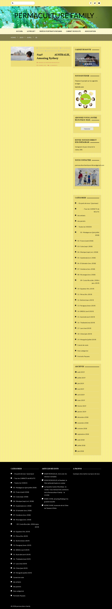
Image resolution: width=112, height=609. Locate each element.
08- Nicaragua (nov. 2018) (86, 435)
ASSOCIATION (90, 31)
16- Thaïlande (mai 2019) (22, 559)
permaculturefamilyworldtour (49, 62)
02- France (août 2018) (85, 401)
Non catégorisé (18, 591)
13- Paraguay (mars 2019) (22, 545)
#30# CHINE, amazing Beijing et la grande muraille (56, 500)
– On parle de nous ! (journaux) (87, 364)
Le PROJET (31, 31)
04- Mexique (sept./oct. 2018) (87, 413)
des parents (63, 51)
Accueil (19, 31)
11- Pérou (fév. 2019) (20, 536)
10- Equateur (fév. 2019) (85, 449)
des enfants (81, 376)
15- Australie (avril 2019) (22, 554)
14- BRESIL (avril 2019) (21, 550)
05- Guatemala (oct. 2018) (86, 418)
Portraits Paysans (19, 596)
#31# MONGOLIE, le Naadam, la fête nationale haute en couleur (55, 481)
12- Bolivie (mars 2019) (21, 541)
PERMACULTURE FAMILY (55, 15)
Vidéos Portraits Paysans (50, 31)
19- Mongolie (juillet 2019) (22, 573)
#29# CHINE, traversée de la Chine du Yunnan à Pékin (56, 506)
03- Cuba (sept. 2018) (84, 407)
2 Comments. (53, 65)
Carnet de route (73, 31)
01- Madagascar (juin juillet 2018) (89, 394)
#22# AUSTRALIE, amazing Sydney (53, 56)
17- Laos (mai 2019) (20, 564)
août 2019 (80, 461)
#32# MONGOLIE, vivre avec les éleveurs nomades (87, 60)
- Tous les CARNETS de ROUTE (48, 48)
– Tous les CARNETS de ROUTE (91, 371)
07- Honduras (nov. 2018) (86, 429)
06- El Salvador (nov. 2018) (86, 424)
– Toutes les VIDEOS (84, 387)
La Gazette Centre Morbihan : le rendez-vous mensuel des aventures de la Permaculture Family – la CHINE (56, 491)
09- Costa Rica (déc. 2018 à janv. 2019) (89, 442)
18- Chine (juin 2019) (20, 568)
